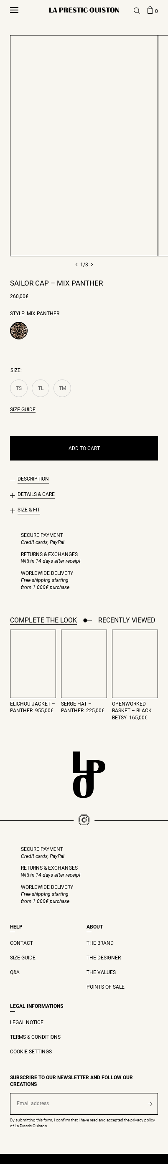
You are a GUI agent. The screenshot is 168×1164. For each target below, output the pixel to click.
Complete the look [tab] (43, 620)
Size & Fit (29, 510)
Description (33, 479)
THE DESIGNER (104, 958)
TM (62, 388)
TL (40, 388)
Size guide (23, 409)
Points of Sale (106, 987)
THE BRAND (100, 943)
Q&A (15, 972)
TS (19, 388)
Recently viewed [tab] (126, 620)
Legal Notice (26, 1022)
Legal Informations (36, 1006)
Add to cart (84, 448)
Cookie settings (31, 1052)
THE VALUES (101, 972)
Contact (21, 943)
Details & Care (36, 494)
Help (16, 927)
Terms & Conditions (35, 1037)
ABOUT (95, 927)
